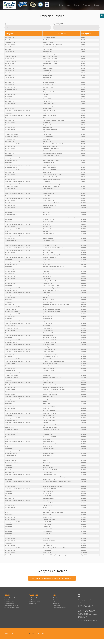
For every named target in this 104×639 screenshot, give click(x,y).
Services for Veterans (9, 603)
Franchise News (56, 605)
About (68, 5)
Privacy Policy (81, 617)
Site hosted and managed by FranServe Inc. (87, 620)
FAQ (54, 601)
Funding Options (8, 599)
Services (77, 5)
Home (61, 5)
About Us (55, 598)
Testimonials (56, 603)
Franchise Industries (33, 599)
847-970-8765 (85, 606)
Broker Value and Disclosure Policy (87, 614)
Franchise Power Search (34, 601)
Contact (96, 5)
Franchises (87, 5)
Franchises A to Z (33, 598)
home (6, 633)
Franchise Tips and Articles (59, 607)
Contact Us (55, 599)
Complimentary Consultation (11, 605)
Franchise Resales (33, 603)
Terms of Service (82, 616)
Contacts (41, 633)
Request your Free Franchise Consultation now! (51, 590)
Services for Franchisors (9, 601)
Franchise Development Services (11, 607)
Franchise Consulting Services (11, 598)
